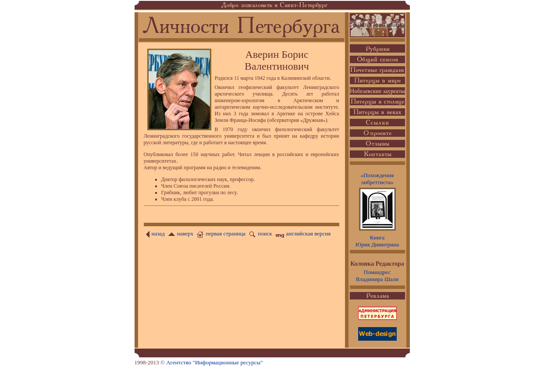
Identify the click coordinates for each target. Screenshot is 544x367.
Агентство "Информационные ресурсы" (214, 362)
